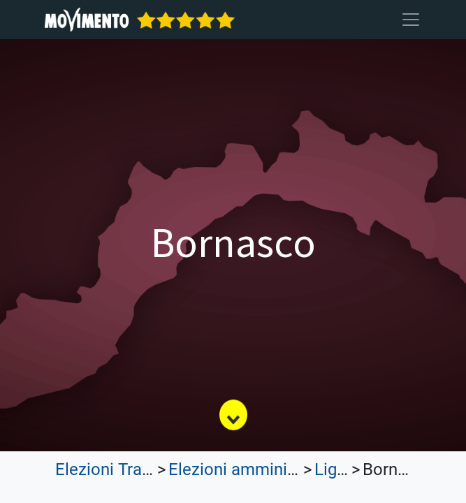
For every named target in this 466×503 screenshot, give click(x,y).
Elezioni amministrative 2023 (276, 469)
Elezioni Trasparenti (128, 469)
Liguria (339, 469)
